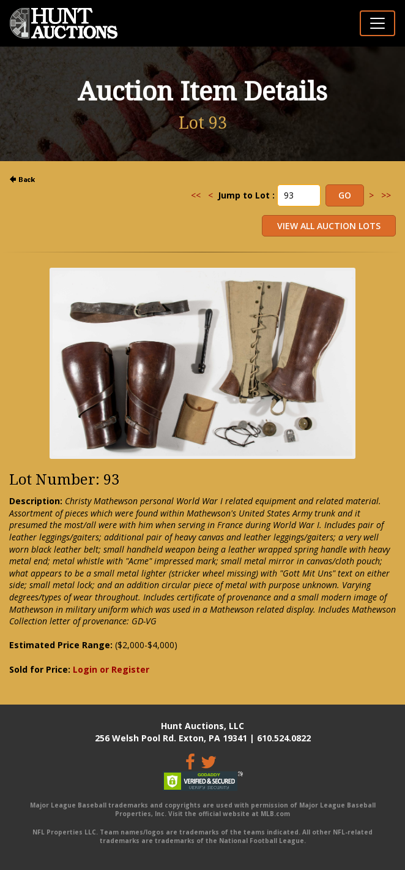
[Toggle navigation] (377, 23)
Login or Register (111, 669)
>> (386, 195)
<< (196, 195)
